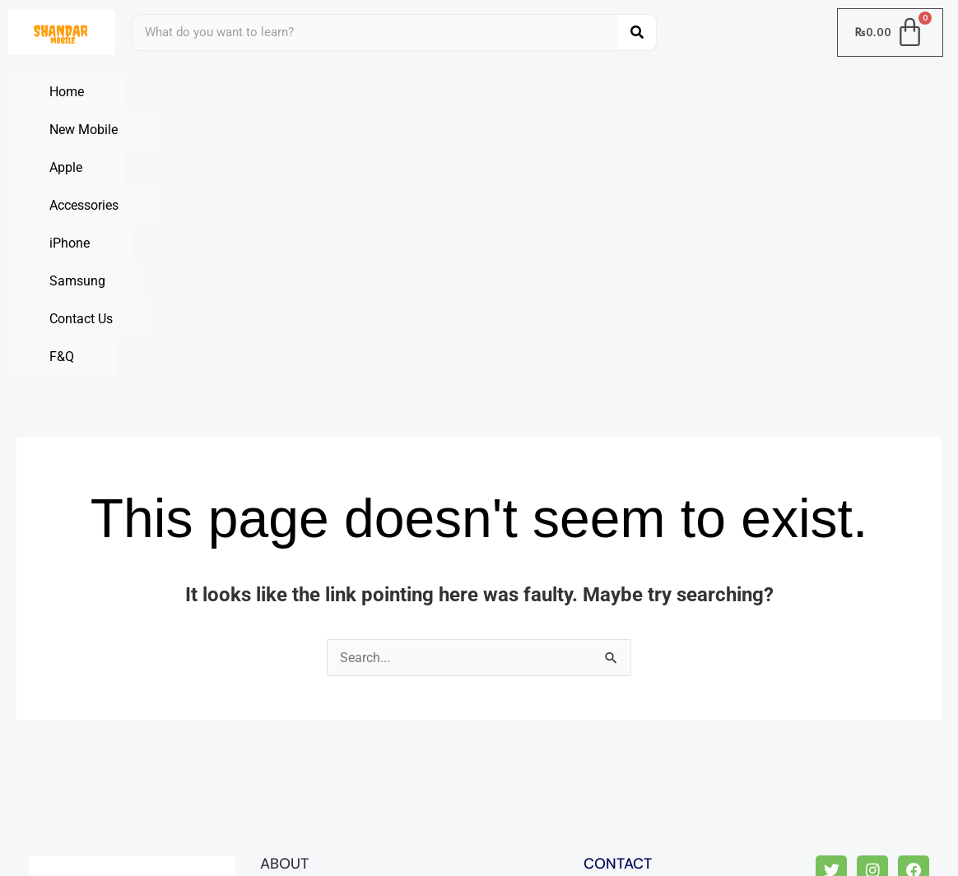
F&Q (214, 129)
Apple (346, 92)
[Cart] (890, 32)
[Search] (637, 32)
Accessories (486, 92)
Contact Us (81, 129)
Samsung (767, 92)
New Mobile (207, 92)
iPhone (630, 92)
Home (66, 92)
